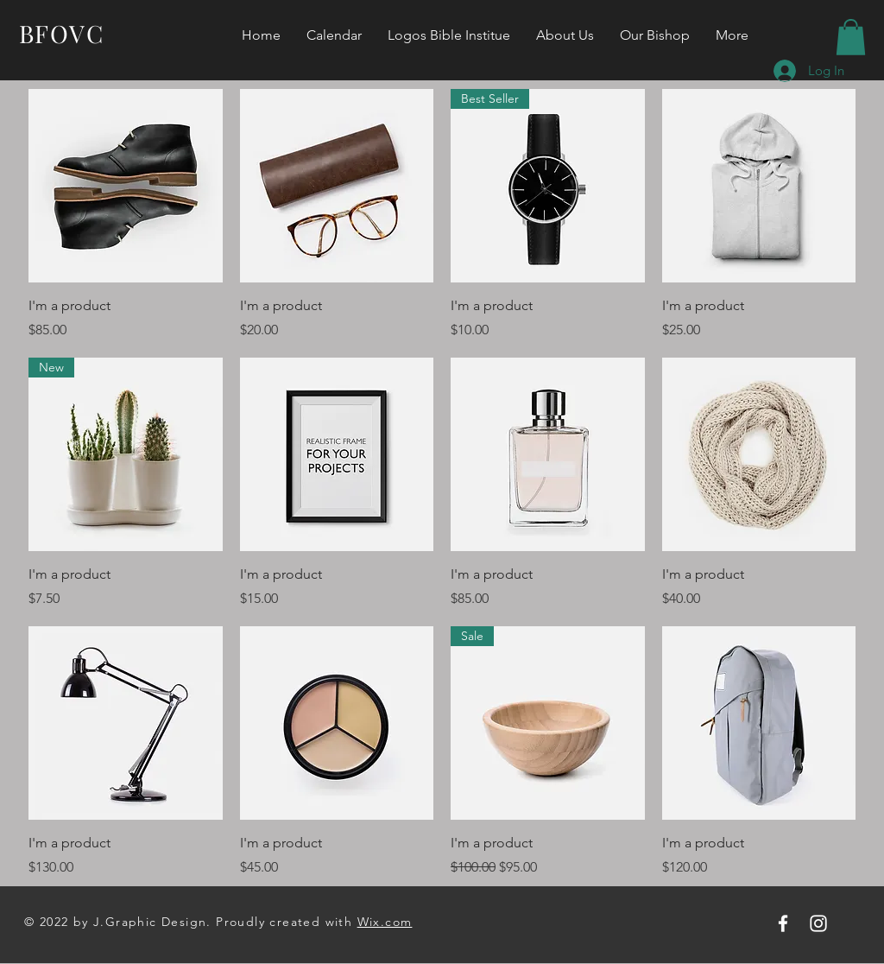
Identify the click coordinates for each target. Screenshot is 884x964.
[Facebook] (783, 923)
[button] (851, 37)
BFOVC (61, 33)
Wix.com (385, 921)
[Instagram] (818, 923)
